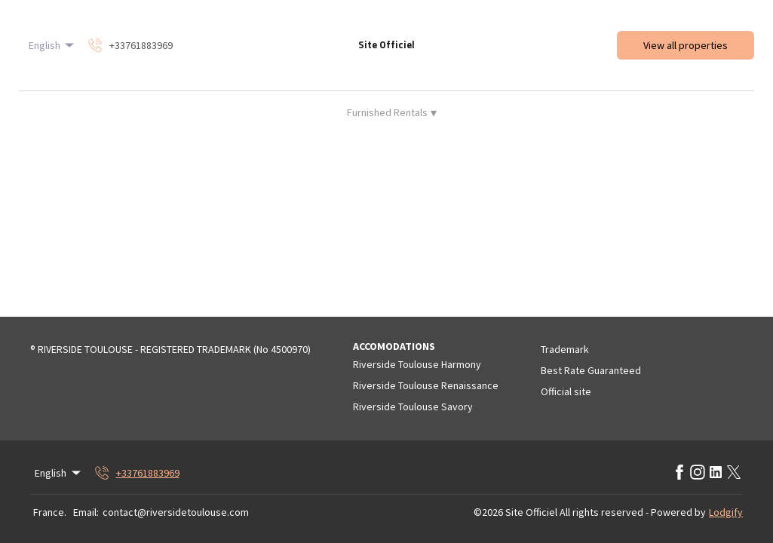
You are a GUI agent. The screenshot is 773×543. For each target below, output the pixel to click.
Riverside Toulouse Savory (413, 406)
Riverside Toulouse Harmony (417, 364)
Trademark (565, 349)
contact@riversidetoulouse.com (176, 512)
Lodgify (726, 512)
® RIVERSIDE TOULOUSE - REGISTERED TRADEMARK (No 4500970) (170, 349)
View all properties (685, 45)
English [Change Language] (53, 45)
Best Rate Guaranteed (591, 370)
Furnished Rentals (392, 112)
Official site (566, 391)
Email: (86, 512)
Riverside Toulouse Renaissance (425, 385)
